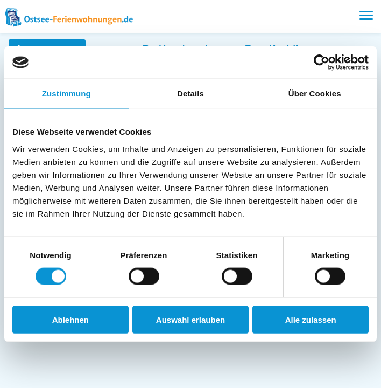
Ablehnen (70, 319)
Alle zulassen (310, 319)
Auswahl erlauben (190, 319)
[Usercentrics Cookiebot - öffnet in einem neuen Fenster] (321, 62)
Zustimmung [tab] (66, 93)
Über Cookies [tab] (314, 93)
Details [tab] (190, 93)
